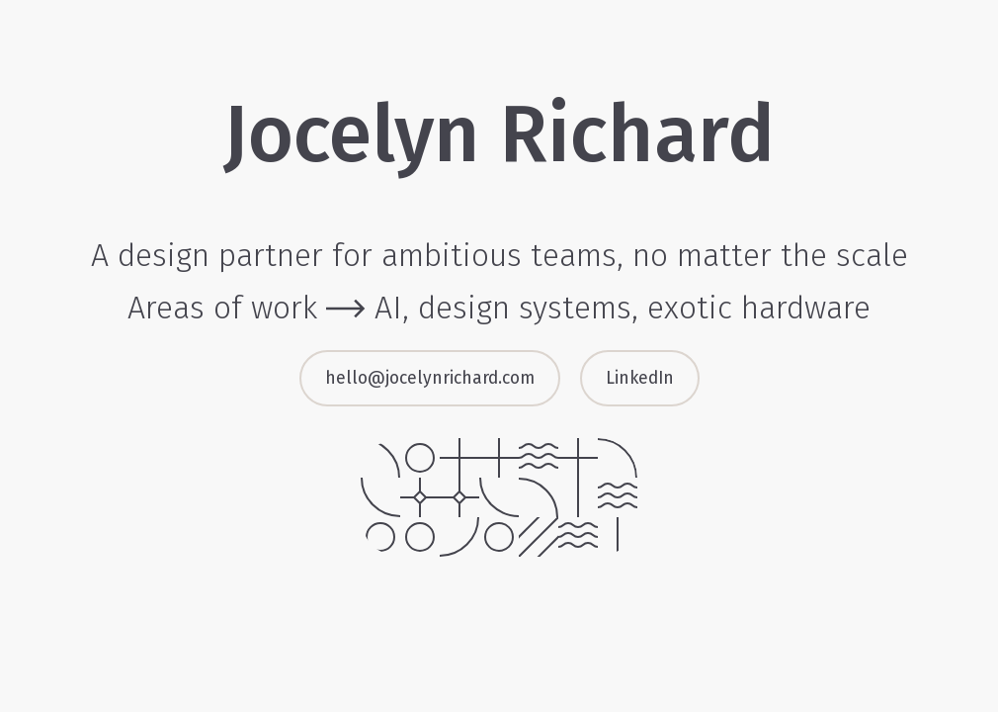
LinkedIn (640, 378)
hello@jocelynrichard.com (430, 378)
